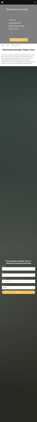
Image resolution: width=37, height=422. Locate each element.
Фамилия (4, 266)
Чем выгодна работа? (15, 23)
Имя (3, 272)
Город (3, 285)
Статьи (7, 45)
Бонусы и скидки (13, 28)
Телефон (4, 278)
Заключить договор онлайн (17, 26)
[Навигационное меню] (35, 2)
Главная (3, 45)
